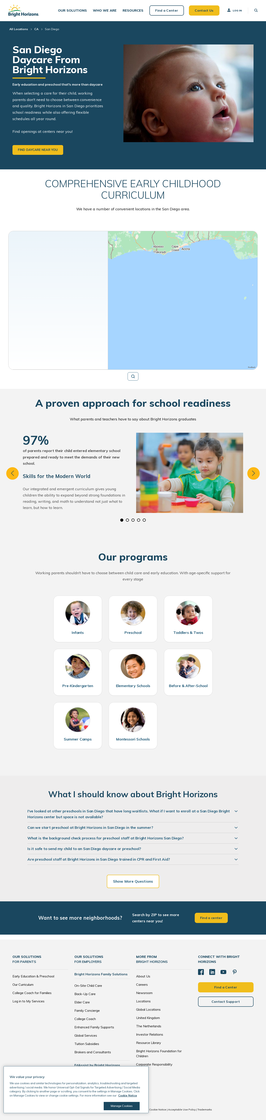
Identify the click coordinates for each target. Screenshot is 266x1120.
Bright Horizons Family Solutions (101, 974)
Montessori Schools (133, 739)
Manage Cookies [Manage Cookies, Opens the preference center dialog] (122, 1106)
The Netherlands (148, 1026)
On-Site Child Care (88, 985)
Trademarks (204, 1109)
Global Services (85, 1035)
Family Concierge (87, 1010)
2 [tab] (127, 520)
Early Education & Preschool (33, 976)
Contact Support (226, 1001)
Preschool (133, 632)
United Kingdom (148, 1018)
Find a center (211, 918)
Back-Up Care (85, 994)
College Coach (85, 1019)
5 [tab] (144, 520)
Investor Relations (149, 1034)
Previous (12, 473)
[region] (182, 300)
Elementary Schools (133, 685)
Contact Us (204, 10)
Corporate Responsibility (154, 1064)
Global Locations (148, 1009)
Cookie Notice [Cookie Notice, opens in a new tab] (127, 1095)
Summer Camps (78, 739)
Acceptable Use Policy (182, 1109)
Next (253, 473)
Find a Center (166, 10)
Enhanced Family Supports (94, 1027)
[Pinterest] (235, 972)
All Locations (18, 29)
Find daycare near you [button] (38, 150)
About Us (143, 976)
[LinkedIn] (212, 972)
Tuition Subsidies (86, 1044)
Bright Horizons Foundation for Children (159, 1053)
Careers (142, 984)
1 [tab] (121, 520)
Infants (78, 632)
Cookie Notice (157, 1109)
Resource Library (148, 1043)
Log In (234, 10)
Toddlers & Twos (188, 632)
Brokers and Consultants (92, 1052)
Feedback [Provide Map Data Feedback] (251, 367)
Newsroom (144, 993)
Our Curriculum (22, 984)
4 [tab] (138, 520)
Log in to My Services (28, 1001)
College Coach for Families (32, 993)
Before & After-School (188, 685)
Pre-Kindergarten (77, 685)
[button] (72, 10)
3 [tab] (133, 520)
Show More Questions (133, 881)
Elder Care (82, 1002)
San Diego (52, 29)
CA (36, 29)
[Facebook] (201, 972)
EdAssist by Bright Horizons (97, 1065)
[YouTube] (223, 972)
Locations (143, 1001)
